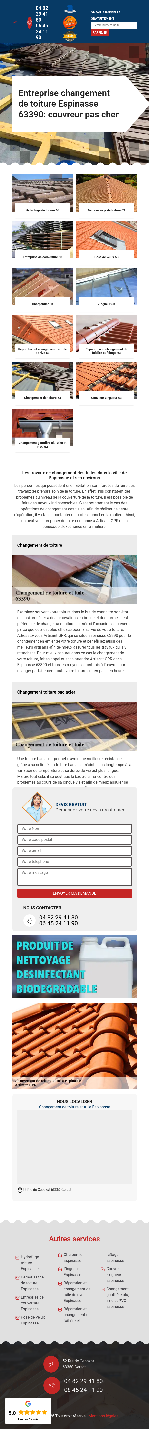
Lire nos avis (28, 1419)
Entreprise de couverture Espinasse (32, 1303)
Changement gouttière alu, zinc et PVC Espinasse (117, 1298)
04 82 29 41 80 (42, 14)
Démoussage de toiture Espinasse (32, 1283)
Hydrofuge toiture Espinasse (30, 1263)
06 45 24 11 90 (42, 31)
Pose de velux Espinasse (33, 1320)
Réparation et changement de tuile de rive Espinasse (77, 1292)
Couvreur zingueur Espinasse (115, 1274)
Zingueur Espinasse (72, 1271)
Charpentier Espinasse (74, 1257)
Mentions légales (103, 1416)
